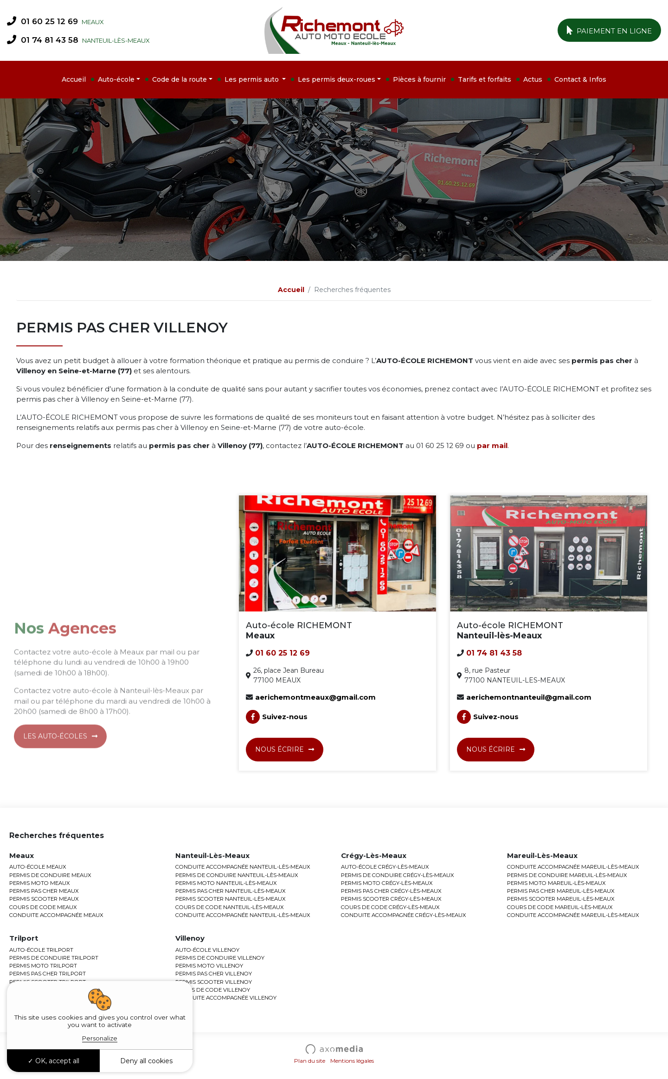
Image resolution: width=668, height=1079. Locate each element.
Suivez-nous (277, 717)
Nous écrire (279, 749)
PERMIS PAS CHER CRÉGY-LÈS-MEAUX (391, 891)
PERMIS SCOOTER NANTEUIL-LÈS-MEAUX (230, 899)
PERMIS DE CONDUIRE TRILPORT (53, 958)
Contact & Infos (580, 79)
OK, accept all (53, 1061)
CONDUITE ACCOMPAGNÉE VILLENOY (225, 997)
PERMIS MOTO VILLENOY (209, 965)
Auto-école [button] (116, 79)
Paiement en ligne (609, 30)
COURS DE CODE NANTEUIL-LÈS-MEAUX (229, 907)
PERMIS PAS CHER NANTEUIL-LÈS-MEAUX (230, 891)
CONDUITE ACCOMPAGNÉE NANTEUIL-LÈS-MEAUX (242, 867)
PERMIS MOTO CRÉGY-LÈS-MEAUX (387, 883)
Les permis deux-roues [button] (336, 79)
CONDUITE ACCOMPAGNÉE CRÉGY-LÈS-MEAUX (403, 915)
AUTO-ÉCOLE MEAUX (37, 867)
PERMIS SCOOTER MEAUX (44, 899)
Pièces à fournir (419, 79)
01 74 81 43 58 (42, 39)
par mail (492, 445)
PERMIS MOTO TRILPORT (43, 965)
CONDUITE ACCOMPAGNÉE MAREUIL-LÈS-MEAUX (573, 867)
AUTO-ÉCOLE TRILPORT (41, 950)
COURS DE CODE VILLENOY (212, 990)
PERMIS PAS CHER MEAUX (44, 891)
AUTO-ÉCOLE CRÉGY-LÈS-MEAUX (385, 867)
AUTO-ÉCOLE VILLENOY (207, 950)
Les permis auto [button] (253, 79)
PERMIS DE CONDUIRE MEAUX (50, 875)
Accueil (74, 79)
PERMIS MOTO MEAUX (39, 883)
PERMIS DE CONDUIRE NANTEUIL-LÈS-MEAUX (236, 875)
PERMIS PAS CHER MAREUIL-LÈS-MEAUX (561, 891)
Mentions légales (352, 1060)
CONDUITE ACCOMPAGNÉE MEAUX (56, 915)
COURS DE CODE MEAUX (43, 907)
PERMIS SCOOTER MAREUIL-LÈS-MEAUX (561, 899)
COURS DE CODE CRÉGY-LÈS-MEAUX (390, 907)
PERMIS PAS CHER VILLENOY (213, 973)
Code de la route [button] (179, 79)
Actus (532, 79)
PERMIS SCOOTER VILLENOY (213, 982)
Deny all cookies (146, 1061)
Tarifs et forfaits (484, 79)
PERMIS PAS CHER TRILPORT (47, 973)
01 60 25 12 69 (42, 21)
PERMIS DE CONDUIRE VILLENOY (219, 958)
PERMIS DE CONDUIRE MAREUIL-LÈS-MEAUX (567, 875)
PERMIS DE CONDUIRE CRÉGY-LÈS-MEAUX (397, 875)
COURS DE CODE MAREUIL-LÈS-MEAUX (560, 907)
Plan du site (309, 1060)
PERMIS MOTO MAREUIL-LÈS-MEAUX (556, 883)
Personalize (99, 1038)
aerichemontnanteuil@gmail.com (528, 697)
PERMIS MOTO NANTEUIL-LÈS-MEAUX (226, 883)
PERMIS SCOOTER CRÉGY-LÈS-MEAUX (391, 899)
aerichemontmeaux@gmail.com (315, 697)
